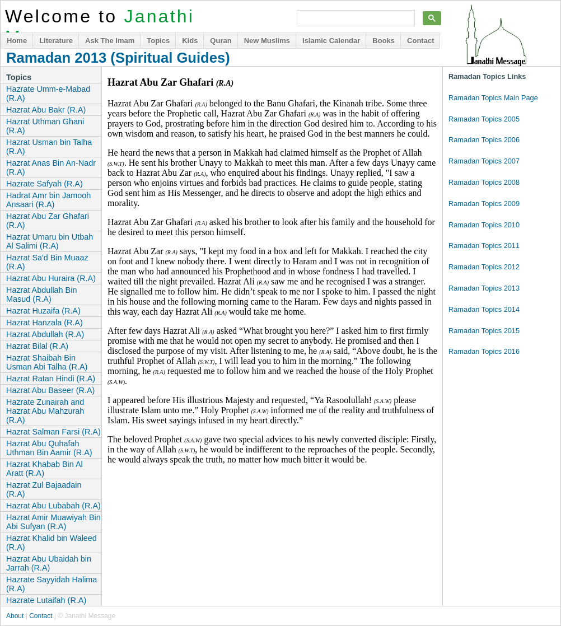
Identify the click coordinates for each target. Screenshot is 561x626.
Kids (190, 40)
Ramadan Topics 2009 (484, 203)
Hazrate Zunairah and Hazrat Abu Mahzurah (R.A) (45, 411)
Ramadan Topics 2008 (484, 182)
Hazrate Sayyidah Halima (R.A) (51, 584)
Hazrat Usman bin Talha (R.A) (49, 147)
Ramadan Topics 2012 (484, 267)
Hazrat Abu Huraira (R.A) (51, 278)
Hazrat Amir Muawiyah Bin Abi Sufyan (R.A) (53, 522)
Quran (220, 40)
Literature (56, 40)
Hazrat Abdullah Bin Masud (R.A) (41, 294)
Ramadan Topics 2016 (484, 351)
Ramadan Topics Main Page (493, 98)
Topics (158, 40)
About (15, 616)
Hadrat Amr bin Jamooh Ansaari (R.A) (48, 200)
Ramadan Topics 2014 (484, 309)
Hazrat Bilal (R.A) (37, 346)
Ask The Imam (109, 40)
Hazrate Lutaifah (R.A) (46, 600)
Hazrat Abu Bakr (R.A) (46, 109)
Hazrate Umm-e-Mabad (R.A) (48, 93)
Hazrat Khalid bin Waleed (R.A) (51, 543)
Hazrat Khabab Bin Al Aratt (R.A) (44, 469)
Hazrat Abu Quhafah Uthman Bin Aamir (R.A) (49, 448)
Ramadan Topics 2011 (484, 245)
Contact (420, 40)
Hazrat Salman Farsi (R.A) (53, 431)
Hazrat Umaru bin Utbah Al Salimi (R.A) (49, 241)
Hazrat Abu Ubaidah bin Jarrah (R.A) (48, 563)
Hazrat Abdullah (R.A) (45, 334)
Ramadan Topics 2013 (484, 288)
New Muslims (267, 40)
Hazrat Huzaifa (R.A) (43, 310)
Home (17, 40)
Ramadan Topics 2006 (484, 140)
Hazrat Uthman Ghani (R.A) (45, 126)
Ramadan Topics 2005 (484, 119)
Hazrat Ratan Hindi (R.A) (50, 378)
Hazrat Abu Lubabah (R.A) (53, 505)
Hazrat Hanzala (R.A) (44, 322)
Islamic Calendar (331, 40)
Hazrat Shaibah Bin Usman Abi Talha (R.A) (46, 362)
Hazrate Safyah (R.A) (44, 183)
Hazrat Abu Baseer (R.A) (50, 390)
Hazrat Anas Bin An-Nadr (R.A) (51, 167)
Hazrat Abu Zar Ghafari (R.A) (47, 221)
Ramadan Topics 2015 (484, 330)
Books (383, 40)
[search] (354, 18)
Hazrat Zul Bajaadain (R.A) (43, 489)
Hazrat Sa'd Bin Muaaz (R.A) (47, 262)
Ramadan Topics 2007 (484, 161)
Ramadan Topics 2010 (484, 225)
